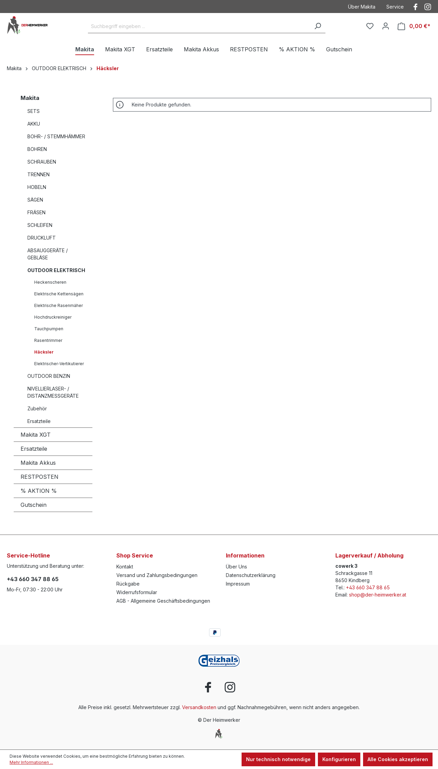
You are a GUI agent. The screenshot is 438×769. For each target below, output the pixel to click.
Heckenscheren (50, 282)
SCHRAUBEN (41, 162)
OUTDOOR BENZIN (48, 376)
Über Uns (236, 566)
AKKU (33, 124)
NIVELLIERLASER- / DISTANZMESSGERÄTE (53, 392)
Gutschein (34, 504)
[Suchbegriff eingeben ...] (199, 26)
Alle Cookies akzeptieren (398, 759)
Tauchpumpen (48, 328)
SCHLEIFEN (39, 225)
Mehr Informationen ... (31, 762)
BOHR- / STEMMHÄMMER (56, 136)
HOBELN (36, 187)
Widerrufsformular (136, 592)
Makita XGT (36, 434)
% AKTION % (39, 490)
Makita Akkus (38, 462)
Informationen (245, 555)
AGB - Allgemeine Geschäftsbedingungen (163, 601)
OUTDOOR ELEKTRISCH (56, 270)
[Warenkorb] (414, 26)
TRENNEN (38, 174)
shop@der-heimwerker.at (377, 595)
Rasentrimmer (48, 340)
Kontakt (124, 566)
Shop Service (134, 555)
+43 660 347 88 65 (33, 579)
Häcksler (44, 352)
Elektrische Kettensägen (58, 293)
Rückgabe (128, 584)
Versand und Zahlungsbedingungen (156, 575)
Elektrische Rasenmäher (58, 305)
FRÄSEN (36, 212)
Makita (30, 97)
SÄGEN (35, 200)
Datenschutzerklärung (250, 575)
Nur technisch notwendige (278, 759)
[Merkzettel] (370, 26)
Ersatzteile (39, 421)
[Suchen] (317, 26)
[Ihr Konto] (386, 26)
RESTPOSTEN (40, 476)
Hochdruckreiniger (53, 317)
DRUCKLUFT (41, 238)
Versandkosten (199, 707)
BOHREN (37, 149)
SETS (33, 111)
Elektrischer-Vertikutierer (59, 363)
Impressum (238, 584)
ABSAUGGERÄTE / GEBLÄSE (47, 253)
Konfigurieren (339, 759)
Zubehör (37, 408)
